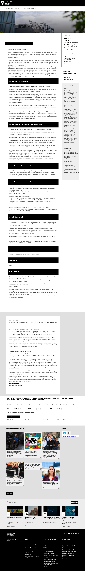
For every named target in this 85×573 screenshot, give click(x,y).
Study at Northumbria (15, 8)
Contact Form (16, 326)
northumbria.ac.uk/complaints (71, 172)
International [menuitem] (28, 3)
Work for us (46, 550)
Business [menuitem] (36, 3)
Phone (29, 411)
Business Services (47, 544)
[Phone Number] (51, 407)
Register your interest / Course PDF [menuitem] (23, 43)
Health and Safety (66, 550)
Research (45, 546)
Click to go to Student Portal (69, 554)
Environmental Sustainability (69, 552)
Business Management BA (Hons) (30, 8)
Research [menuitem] (42, 3)
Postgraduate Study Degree (31, 546)
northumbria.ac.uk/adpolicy (70, 167)
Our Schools (27, 548)
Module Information (68, 63)
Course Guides (69, 79)
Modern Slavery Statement (49, 562)
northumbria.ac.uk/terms (70, 159)
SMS (51, 411)
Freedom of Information (49, 554)
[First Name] (11, 407)
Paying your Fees (66, 546)
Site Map (45, 569)
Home (7, 8)
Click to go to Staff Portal (68, 556)
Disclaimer (45, 560)
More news (9, 496)
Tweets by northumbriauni (69, 438)
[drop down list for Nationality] (60, 407)
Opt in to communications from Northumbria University (21, 414)
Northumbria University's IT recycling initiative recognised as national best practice (14, 484)
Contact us (64, 544)
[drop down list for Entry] (70, 407)
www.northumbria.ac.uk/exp (71, 153)
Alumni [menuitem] (55, 3)
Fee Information (67, 61)
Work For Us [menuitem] (63, 3)
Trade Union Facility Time (49, 563)
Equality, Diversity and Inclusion (69, 548)
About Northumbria (49, 542)
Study (26, 542)
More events (74, 505)
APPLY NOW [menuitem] (9, 43)
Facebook (69, 436)
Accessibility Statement (48, 556)
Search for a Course (29, 544)
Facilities (67, 77)
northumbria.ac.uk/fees (69, 163)
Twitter (64, 436)
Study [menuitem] (20, 3)
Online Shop (65, 561)
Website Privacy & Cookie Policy (50, 558)
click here (65, 422)
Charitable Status (47, 552)
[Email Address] (41, 407)
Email (8, 411)
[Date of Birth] (21, 407)
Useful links (66, 542)
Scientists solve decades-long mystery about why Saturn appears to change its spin (32, 468)
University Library (29, 553)
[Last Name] (31, 407)
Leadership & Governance (49, 548)
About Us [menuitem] (49, 3)
